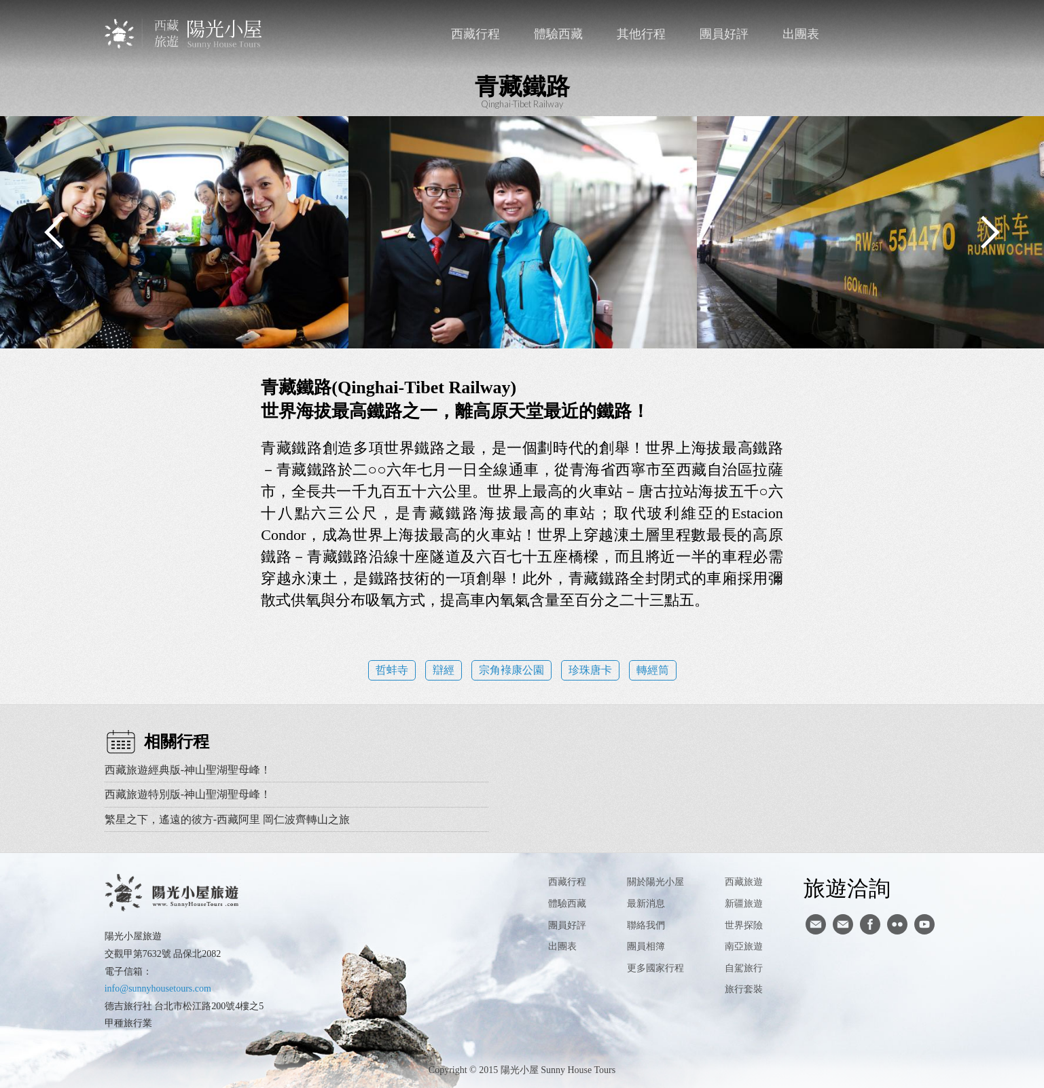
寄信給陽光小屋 (816, 924)
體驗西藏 (558, 34)
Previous (54, 232)
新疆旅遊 (744, 904)
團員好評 (724, 34)
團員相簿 (646, 946)
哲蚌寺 (392, 670)
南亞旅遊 (744, 946)
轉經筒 (652, 670)
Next (989, 232)
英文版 (927, 34)
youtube (924, 924)
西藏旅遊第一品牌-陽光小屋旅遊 (184, 33)
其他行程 (641, 34)
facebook (900, 34)
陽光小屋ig (843, 924)
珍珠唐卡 (590, 670)
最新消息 (646, 904)
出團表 (800, 34)
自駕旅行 (744, 968)
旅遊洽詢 (847, 888)
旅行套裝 (744, 989)
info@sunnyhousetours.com (158, 988)
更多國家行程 (655, 968)
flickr (897, 924)
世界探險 (744, 925)
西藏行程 (475, 34)
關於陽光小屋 (655, 882)
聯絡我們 (872, 34)
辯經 (443, 670)
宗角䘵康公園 (511, 670)
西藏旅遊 (744, 882)
